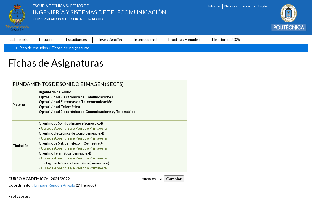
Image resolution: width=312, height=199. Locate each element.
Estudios (46, 39)
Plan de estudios (33, 47)
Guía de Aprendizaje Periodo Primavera (74, 128)
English (263, 6)
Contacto (247, 6)
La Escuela (19, 39)
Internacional (145, 39)
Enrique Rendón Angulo (54, 185)
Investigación (110, 39)
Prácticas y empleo (184, 39)
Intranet (214, 6)
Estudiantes (76, 39)
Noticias (230, 6)
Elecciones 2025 (226, 39)
